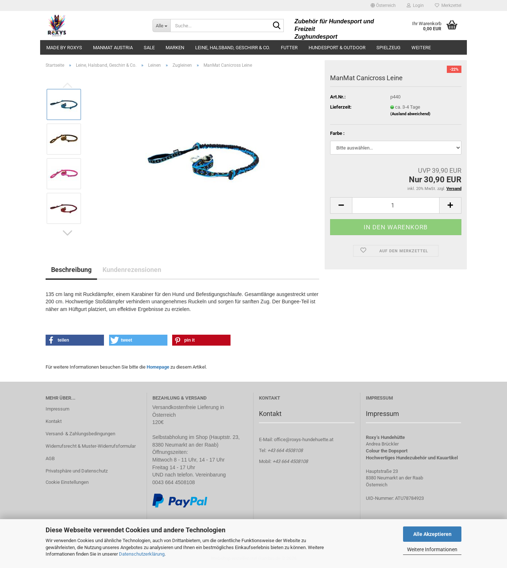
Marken (175, 47)
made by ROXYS (64, 47)
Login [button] (415, 5)
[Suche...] (161, 25)
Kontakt (54, 421)
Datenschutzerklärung (142, 554)
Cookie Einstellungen (67, 482)
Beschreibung (71, 269)
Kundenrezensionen (131, 269)
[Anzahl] (396, 205)
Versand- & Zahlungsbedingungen (80, 433)
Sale (149, 47)
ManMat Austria (113, 47)
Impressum (57, 409)
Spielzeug (388, 47)
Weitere (421, 47)
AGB (50, 458)
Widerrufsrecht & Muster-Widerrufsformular (91, 446)
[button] (383, 5)
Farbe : (337, 133)
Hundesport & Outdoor (337, 47)
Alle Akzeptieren (432, 534)
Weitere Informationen (432, 549)
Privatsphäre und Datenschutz (77, 471)
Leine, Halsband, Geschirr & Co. (232, 47)
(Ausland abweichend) (410, 114)
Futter (289, 47)
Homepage (158, 367)
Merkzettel (448, 5)
